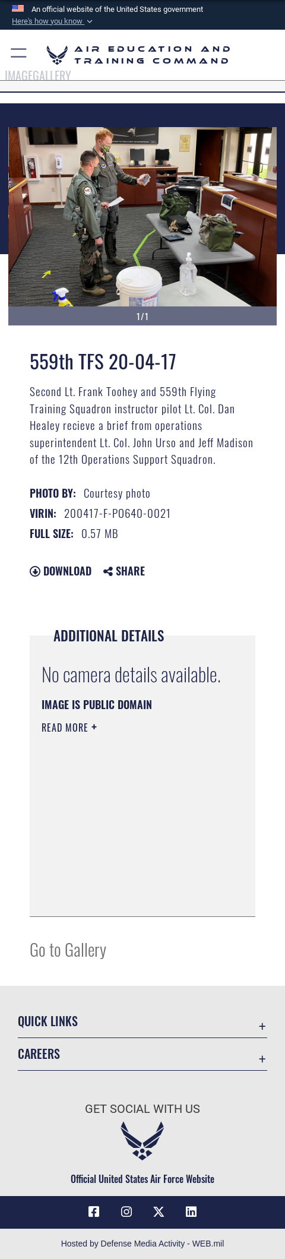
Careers (39, 1053)
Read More (66, 727)
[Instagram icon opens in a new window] (126, 1212)
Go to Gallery (68, 948)
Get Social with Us (142, 1109)
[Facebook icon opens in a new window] (94, 1212)
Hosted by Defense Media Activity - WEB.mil (142, 1243)
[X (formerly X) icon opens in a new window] (158, 1212)
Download (60, 570)
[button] (53, 21)
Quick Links (48, 1021)
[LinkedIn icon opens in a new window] (191, 1212)
